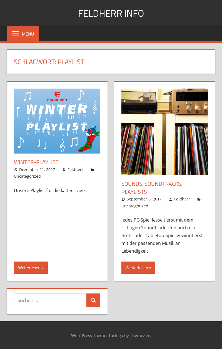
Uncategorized (27, 176)
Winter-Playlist (36, 162)
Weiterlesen (29, 267)
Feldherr (75, 169)
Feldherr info (111, 13)
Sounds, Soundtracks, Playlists (151, 187)
